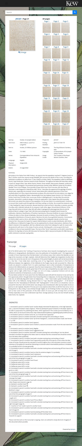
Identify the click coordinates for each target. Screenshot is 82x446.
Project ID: (46, 140)
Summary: (12, 173)
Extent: (11, 168)
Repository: (46, 147)
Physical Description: (12, 164)
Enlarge (22, 36)
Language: (12, 160)
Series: (11, 155)
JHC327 (18, 19)
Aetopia (72, 429)
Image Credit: (45, 156)
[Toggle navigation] (6, 3)
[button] (75, 12)
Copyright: (46, 151)
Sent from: (12, 143)
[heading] (22, 19)
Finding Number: (45, 144)
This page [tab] (12, 246)
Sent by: (11, 140)
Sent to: (11, 147)
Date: (10, 151)
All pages (22, 246)
